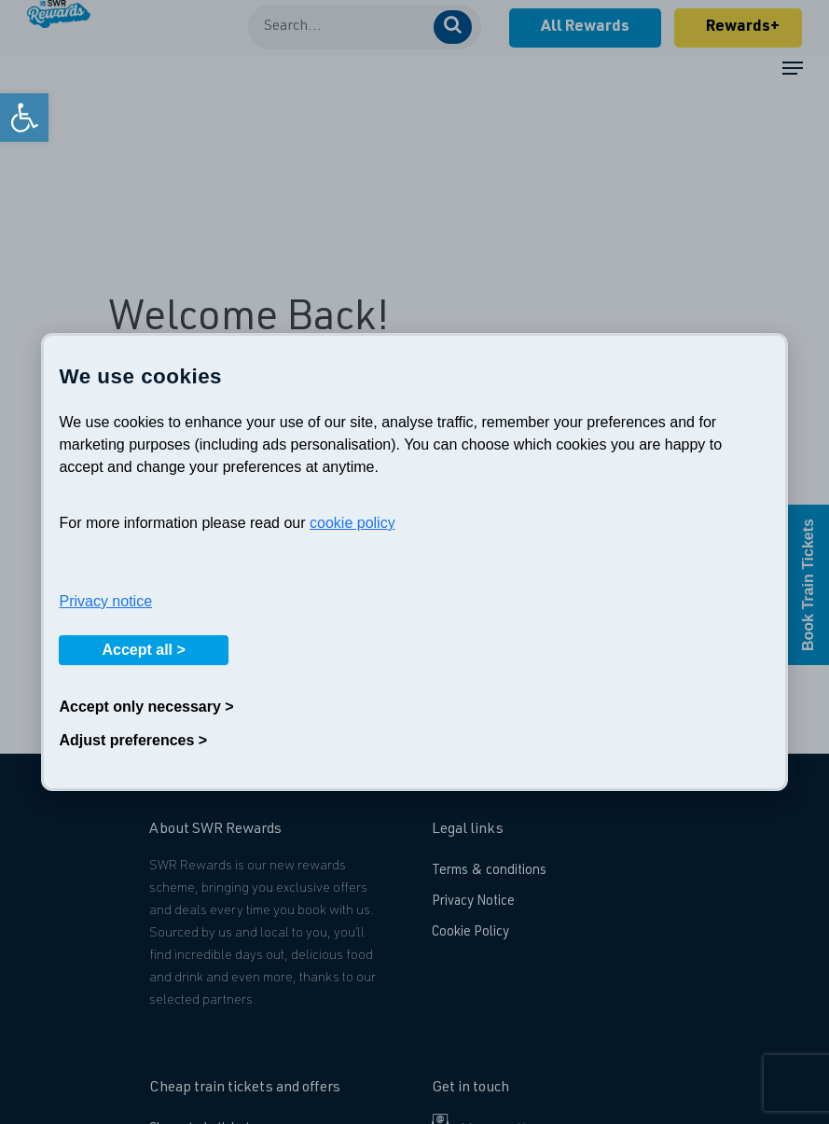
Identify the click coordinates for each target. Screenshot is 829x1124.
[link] (24, 117)
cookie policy (352, 523)
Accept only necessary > (146, 707)
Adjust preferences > (133, 740)
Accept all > (143, 650)
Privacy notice (105, 601)
